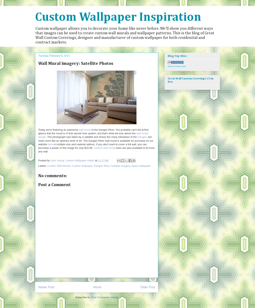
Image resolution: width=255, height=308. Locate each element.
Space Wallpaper (141, 165)
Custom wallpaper (82, 165)
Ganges (142, 136)
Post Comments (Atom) (104, 297)
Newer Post (46, 287)
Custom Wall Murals (59, 165)
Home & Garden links (177, 66)
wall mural (85, 129)
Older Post (147, 287)
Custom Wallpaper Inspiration (118, 17)
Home (97, 287)
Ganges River (102, 165)
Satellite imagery (120, 165)
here (50, 144)
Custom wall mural (104, 147)
